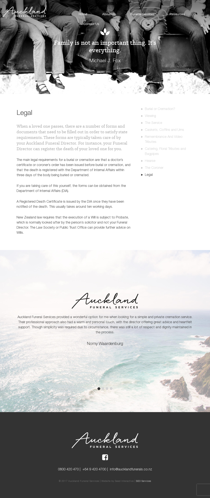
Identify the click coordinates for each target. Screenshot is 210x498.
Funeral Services (142, 14)
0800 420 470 (68, 469)
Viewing (150, 116)
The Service (153, 123)
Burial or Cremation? (160, 109)
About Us (108, 14)
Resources (177, 14)
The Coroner (154, 168)
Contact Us (91, 24)
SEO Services (143, 481)
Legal (149, 175)
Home (83, 14)
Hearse (150, 161)
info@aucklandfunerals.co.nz (131, 469)
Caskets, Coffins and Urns (164, 130)
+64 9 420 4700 (94, 469)
